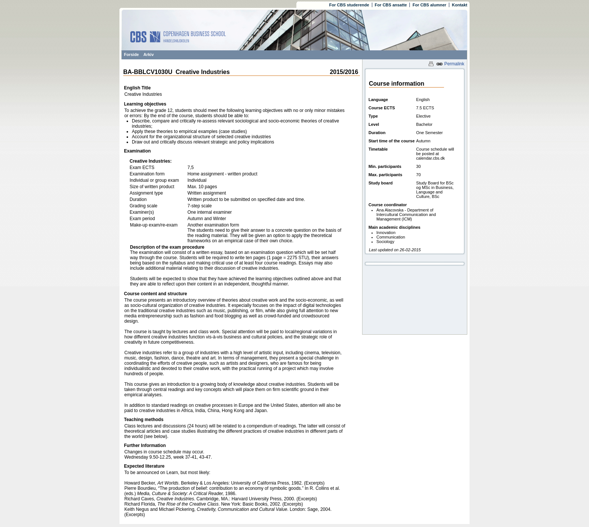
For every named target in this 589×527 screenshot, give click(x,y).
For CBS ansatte (391, 5)
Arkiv (148, 54)
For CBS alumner (429, 5)
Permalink (450, 63)
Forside (131, 54)
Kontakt (459, 5)
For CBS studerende (349, 5)
